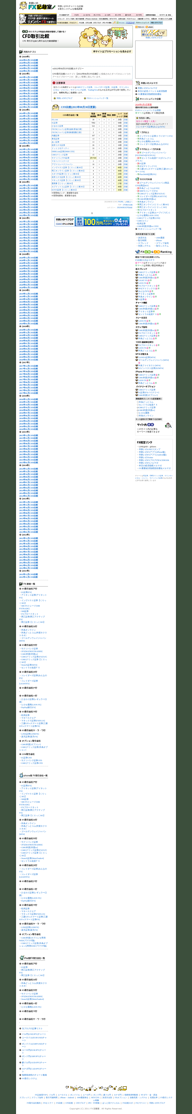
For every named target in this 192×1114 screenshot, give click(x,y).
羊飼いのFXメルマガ (147, 88)
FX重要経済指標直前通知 (149, 94)
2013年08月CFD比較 (124, 207)
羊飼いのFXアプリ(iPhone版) (152, 452)
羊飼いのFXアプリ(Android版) (153, 455)
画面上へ (129, 202)
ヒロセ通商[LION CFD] (148, 215)
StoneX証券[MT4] (29, 665)
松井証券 (25, 715)
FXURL (120, 202)
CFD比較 (88, 23)
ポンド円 (118, 15)
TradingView (93, 90)
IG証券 (24, 967)
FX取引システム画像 (165, 19)
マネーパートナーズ (60, 161)
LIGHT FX (143, 280)
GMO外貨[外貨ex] (29, 654)
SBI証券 (25, 611)
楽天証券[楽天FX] (29, 736)
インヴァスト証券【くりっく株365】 (67, 167)
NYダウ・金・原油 (165, 15)
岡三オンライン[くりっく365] (153, 207)
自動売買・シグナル (143, 19)
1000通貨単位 (103, 19)
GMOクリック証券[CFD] (148, 218)
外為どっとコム (146, 138)
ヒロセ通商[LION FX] (31, 704)
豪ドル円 (128, 15)
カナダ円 (138, 15)
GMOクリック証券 (84, 87)
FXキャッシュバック (142, 23)
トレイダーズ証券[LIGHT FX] (153, 196)
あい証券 (55, 142)
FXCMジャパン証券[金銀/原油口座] (67, 129)
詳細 (126, 119)
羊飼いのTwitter (146, 457)
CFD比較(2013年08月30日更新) (78, 107)
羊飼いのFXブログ (156, 23)
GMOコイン (142, 221)
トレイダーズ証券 (102, 87)
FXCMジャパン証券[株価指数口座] (66, 132)
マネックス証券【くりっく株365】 (66, 180)
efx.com (55, 119)
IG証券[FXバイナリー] (148, 392)
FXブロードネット (30, 614)
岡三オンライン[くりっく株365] (154, 204)
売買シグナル (144, 246)
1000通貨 (160, 238)
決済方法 (142, 238)
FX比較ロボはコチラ (145, 260)
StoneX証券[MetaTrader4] (32, 858)
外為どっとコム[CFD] (149, 188)
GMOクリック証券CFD (32, 763)
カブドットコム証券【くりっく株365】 (68, 187)
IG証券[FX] (26, 592)
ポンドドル (97, 15)
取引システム (162, 246)
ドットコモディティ (60, 148)
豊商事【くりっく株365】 (63, 183)
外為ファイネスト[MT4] (149, 365)
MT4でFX (113, 19)
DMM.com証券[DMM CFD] (63, 151)
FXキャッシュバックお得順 (148, 110)
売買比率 (154, 19)
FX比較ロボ (130, 23)
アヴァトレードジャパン (62, 164)
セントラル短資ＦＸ (30, 667)
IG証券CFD (26, 757)
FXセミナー (73, 23)
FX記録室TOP (64, 15)
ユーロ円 (107, 15)
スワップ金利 (70, 19)
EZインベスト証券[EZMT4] (150, 368)
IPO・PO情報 (106, 23)
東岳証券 (55, 139)
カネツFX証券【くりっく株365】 (66, 174)
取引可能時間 (80, 19)
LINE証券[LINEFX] (30, 734)
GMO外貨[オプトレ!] (31, 744)
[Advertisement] (134, 7)
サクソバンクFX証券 (60, 158)
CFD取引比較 (76, 38)
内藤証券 (55, 135)
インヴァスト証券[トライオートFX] (155, 136)
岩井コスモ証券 (58, 145)
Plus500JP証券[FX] (147, 174)
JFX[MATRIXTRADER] (31, 651)
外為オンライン (28, 630)
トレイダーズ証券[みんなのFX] (150, 127)
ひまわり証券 (57, 126)
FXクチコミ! (141, 1103)
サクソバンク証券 (29, 648)
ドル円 (76, 15)
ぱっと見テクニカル (118, 23)
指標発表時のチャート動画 (34, 1075)
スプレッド (61, 19)
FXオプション (131, 19)
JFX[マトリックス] (148, 166)
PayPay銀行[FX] (28, 707)
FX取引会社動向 (63, 23)
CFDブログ (97, 23)
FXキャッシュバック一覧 (97, 98)
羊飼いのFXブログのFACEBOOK (154, 460)
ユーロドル (87, 15)
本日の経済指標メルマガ (150, 465)
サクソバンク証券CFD (31, 760)
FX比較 (81, 23)
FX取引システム (29, 1078)
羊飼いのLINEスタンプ (149, 449)
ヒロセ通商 (144, 413)
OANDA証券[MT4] (147, 357)
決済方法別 (122, 19)
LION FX (142, 283)
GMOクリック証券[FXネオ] (34, 657)
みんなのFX (143, 291)
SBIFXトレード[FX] (148, 191)
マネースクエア (28, 718)
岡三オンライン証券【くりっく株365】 (68, 171)
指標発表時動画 (151, 15)
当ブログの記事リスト (32, 1028)
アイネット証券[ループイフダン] (154, 212)
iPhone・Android (91, 19)
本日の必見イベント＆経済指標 (152, 91)
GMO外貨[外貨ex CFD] (147, 226)
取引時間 (142, 240)
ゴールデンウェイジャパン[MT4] (153, 360)
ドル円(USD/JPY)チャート (34, 1034)
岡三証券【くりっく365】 (33, 622)
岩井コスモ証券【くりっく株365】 (66, 177)
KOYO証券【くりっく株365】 (64, 190)
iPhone (159, 240)
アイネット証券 (145, 294)
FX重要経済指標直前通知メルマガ (155, 468)
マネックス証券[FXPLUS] (33, 720)
